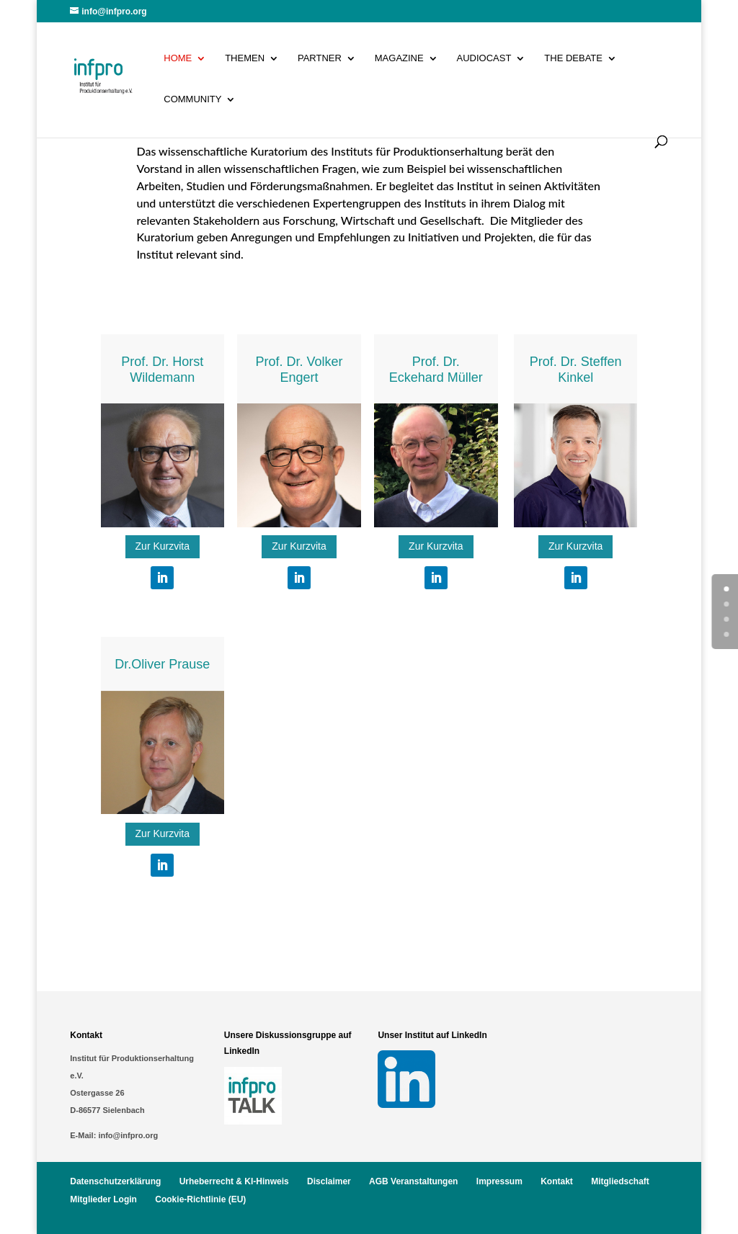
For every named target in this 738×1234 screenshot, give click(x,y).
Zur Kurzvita (162, 546)
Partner (320, 58)
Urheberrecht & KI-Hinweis (234, 1181)
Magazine (399, 58)
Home (178, 58)
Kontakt (557, 1181)
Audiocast (484, 58)
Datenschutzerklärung (115, 1181)
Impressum (499, 1181)
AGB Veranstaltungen (413, 1181)
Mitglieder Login (103, 1199)
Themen (244, 58)
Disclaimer (329, 1181)
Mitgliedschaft (620, 1181)
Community (192, 99)
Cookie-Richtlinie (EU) (200, 1199)
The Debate (573, 58)
